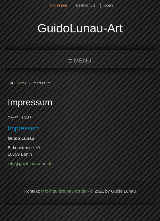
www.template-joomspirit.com (159, 204)
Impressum (58, 5)
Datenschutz (85, 5)
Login (108, 5)
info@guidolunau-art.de (30, 163)
